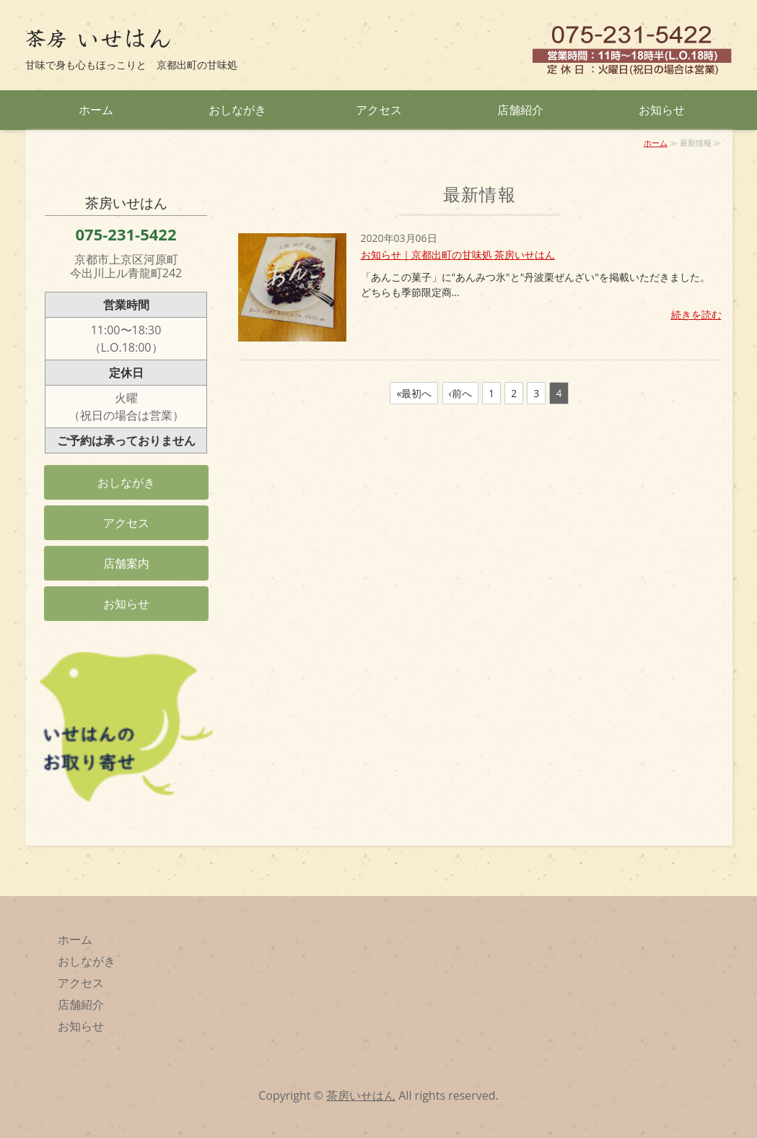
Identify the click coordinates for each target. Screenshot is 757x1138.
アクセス (379, 110)
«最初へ (414, 393)
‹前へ (460, 393)
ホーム (96, 110)
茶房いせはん (360, 1095)
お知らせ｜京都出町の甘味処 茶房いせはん (458, 254)
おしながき (237, 110)
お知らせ (662, 110)
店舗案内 (126, 563)
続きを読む (696, 314)
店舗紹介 (520, 110)
